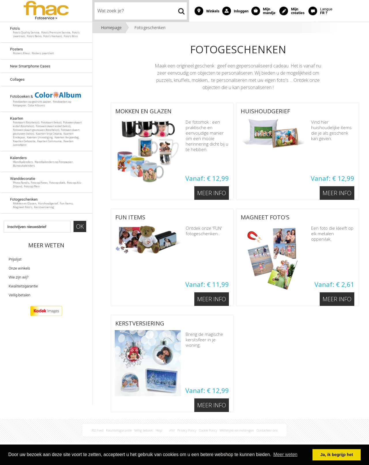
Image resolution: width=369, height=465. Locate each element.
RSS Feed (97, 430)
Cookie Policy (208, 430)
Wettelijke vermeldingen (237, 430)
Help (159, 430)
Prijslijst (15, 259)
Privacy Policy (186, 430)
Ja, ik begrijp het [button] (336, 454)
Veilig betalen (19, 295)
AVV (172, 430)
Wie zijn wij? (19, 277)
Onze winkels (19, 268)
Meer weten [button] (285, 454)
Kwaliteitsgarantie (23, 286)
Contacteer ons (267, 430)
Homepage (111, 27)
